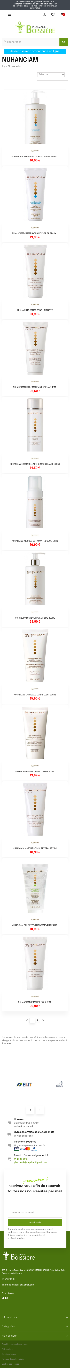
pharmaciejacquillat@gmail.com (18, 1285)
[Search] (63, 42)
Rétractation (7, 1349)
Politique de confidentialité (13, 1359)
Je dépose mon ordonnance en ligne (35, 51)
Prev (30, 1110)
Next (40, 1110)
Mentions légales (9, 1354)
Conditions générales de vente (14, 1344)
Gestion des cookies (10, 1364)
